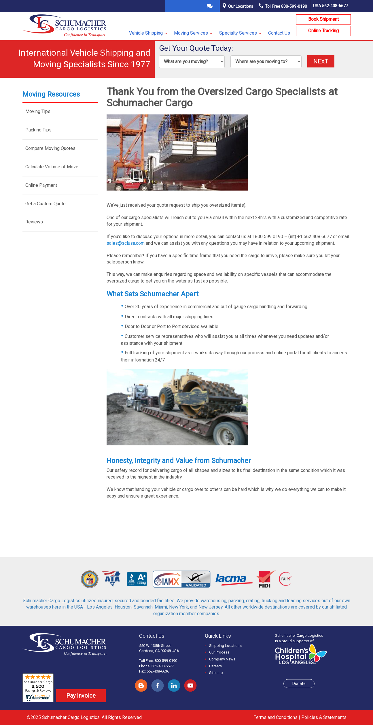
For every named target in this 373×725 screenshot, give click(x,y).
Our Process (217, 652)
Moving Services (191, 33)
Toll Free (283, 6)
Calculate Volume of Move (51, 167)
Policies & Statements (324, 717)
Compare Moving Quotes (50, 148)
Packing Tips (38, 130)
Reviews (34, 222)
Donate (299, 683)
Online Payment (41, 185)
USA (330, 5)
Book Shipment (323, 19)
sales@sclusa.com (126, 243)
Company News (220, 659)
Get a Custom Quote (45, 203)
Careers (213, 666)
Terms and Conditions (276, 717)
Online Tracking (323, 30)
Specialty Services (238, 33)
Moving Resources (51, 94)
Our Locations (240, 6)
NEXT (320, 61)
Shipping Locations (223, 645)
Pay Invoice (81, 695)
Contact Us (279, 33)
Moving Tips (37, 111)
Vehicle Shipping (146, 33)
